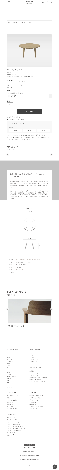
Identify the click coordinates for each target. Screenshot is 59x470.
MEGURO (10, 359)
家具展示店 (10, 433)
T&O (8, 364)
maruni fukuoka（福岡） (15, 431)
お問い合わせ (33, 409)
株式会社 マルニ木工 (13, 418)
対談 (8, 398)
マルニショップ (11, 420)
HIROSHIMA (11, 353)
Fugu (8, 366)
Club (8, 372)
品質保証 (32, 404)
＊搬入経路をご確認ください (27, 76)
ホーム (9, 22)
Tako (8, 357)
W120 (43, 130)
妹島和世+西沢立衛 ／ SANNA (38, 378)
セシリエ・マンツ (34, 375)
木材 (8, 91)
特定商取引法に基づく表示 (37, 396)
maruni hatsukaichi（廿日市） (17, 429)
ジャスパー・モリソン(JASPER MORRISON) (29, 260)
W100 (29, 130)
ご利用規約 (33, 402)
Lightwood (10, 362)
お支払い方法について (16, 123)
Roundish (10, 355)
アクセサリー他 (34, 359)
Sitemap (25, 452)
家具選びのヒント (12, 404)
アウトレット (33, 362)
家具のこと (10, 402)
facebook (32, 456)
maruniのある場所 (12, 400)
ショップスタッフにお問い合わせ (17, 119)
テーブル (32, 357)
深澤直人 (32, 371)
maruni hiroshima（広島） (16, 426)
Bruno (9, 374)
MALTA (9, 381)
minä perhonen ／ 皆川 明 (37, 382)
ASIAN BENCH (11, 376)
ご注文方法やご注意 (35, 398)
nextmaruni (10, 385)
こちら (20, 140)
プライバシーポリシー (36, 400)
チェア (31, 353)
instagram (24, 456)
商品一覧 (15, 22)
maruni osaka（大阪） (15, 424)
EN (8, 368)
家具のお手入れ (11, 407)
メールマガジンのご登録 (36, 407)
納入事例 (9, 435)
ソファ (31, 355)
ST (8, 383)
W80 (15, 130)
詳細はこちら (20, 270)
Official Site (31, 452)
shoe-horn (10, 387)
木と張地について (12, 409)
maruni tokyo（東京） (14, 422)
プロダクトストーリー (13, 396)
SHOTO (9, 370)
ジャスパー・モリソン (36, 373)
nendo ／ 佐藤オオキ (36, 380)
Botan (9, 379)
